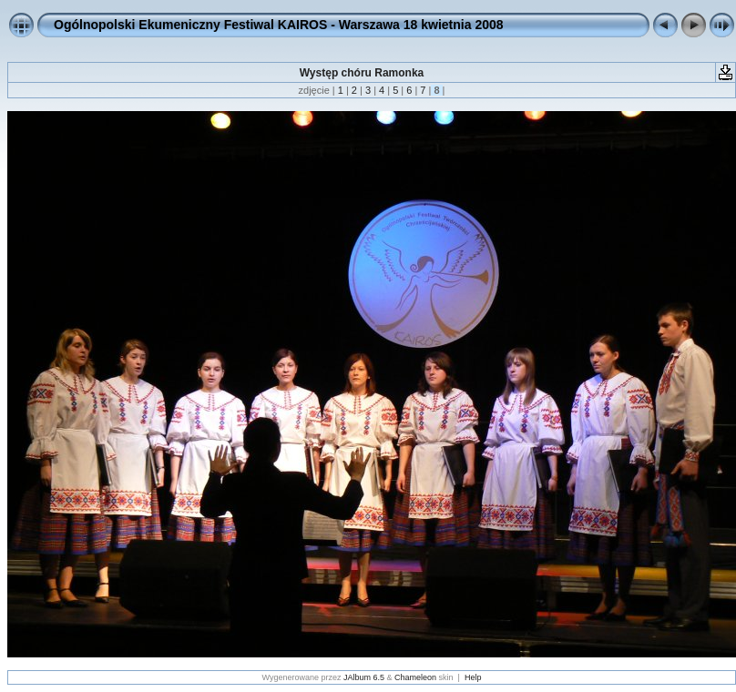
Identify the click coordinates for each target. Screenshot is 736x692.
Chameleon (415, 677)
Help (473, 677)
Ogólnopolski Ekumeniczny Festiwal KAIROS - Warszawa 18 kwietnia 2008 (279, 24)
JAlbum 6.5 (363, 677)
